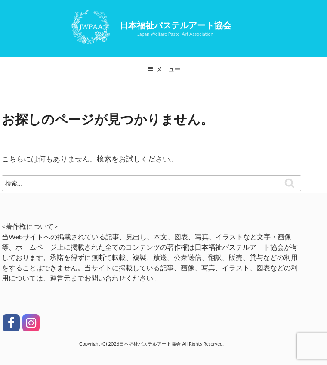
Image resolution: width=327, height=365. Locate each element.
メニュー (163, 69)
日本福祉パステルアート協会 (175, 25)
